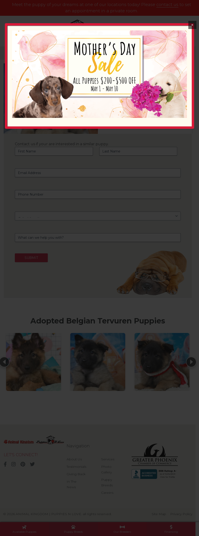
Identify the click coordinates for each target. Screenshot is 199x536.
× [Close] (192, 25)
